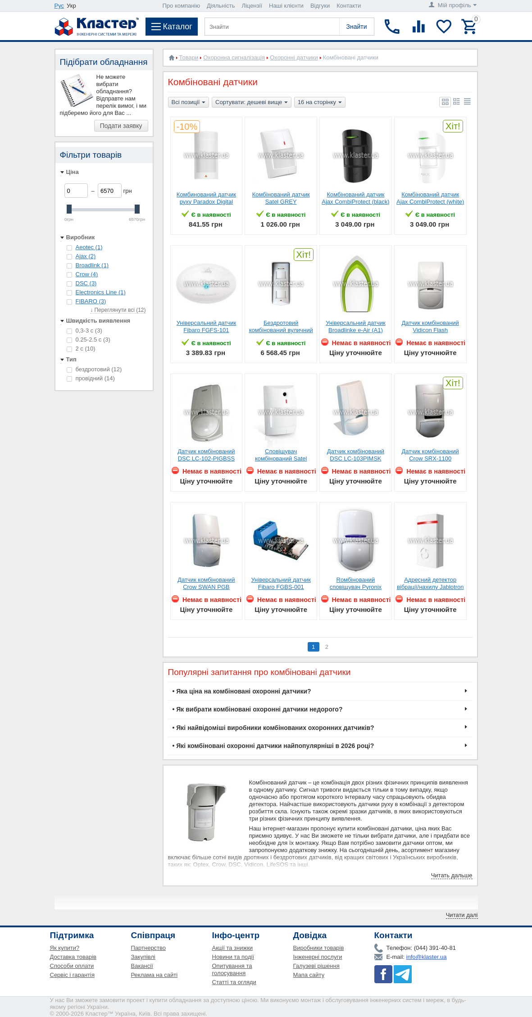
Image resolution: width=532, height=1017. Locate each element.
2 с (81, 348)
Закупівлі (143, 956)
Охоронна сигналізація (234, 57)
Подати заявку (121, 125)
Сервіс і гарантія (72, 974)
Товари (189, 57)
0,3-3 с (84, 330)
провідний (91, 378)
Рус (59, 5)
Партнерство (148, 947)
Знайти (356, 26)
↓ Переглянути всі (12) (118, 310)
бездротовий (94, 369)
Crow (87, 274)
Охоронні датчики (294, 57)
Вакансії (142, 965)
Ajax (86, 256)
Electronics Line (101, 292)
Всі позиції (189, 103)
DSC (86, 283)
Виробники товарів (318, 947)
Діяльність (221, 5)
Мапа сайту (309, 974)
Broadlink (92, 265)
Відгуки (320, 5)
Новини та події (233, 956)
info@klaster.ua (426, 956)
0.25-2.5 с (88, 339)
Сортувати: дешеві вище (251, 103)
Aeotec (89, 247)
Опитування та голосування (232, 969)
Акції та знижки (232, 947)
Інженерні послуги (317, 956)
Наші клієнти (286, 5)
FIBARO (91, 301)
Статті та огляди (234, 982)
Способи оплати (72, 965)
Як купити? (65, 947)
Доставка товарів (73, 956)
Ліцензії (251, 5)
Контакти (348, 5)
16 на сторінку (320, 103)
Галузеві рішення (316, 965)
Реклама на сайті (154, 974)
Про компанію (181, 5)
